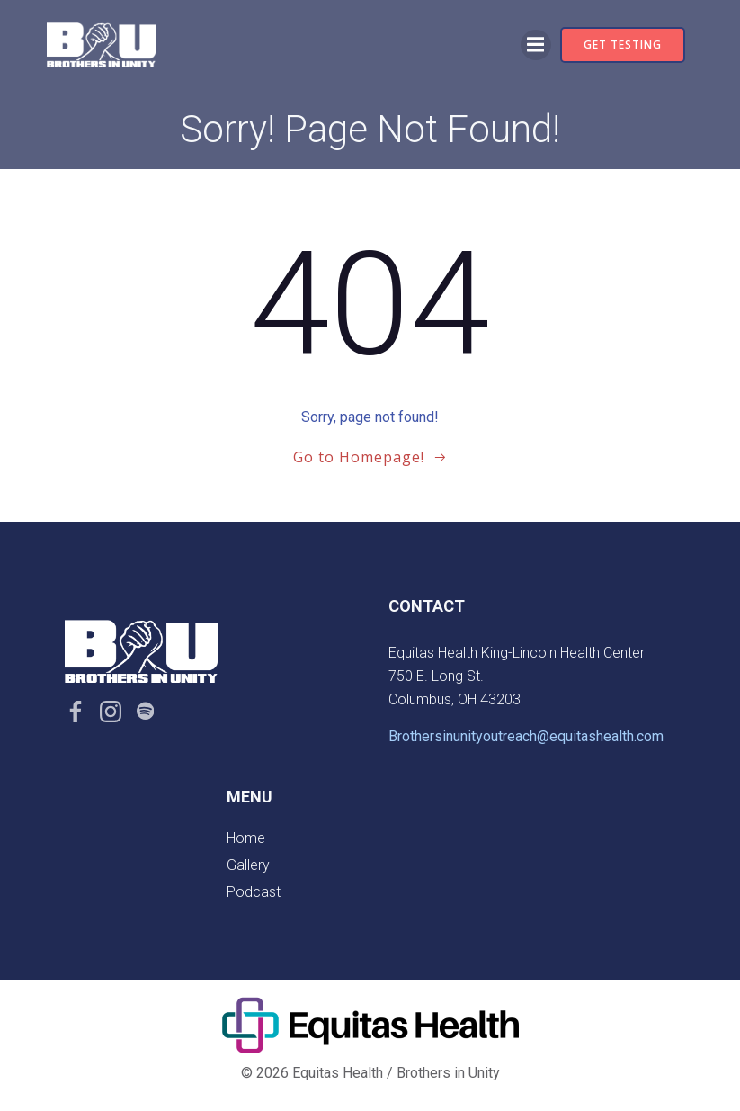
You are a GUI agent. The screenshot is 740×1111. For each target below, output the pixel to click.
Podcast (254, 891)
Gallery (248, 865)
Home (246, 838)
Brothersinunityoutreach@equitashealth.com (526, 736)
